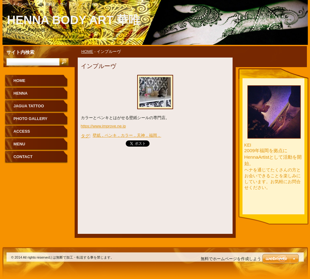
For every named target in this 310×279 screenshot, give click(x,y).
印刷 (48, 4)
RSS (94, 4)
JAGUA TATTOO (29, 106)
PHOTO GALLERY (31, 118)
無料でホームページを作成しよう (231, 258)
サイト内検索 (20, 52)
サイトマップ (72, 4)
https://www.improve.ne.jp (103, 126)
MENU (19, 144)
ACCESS (22, 131)
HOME (87, 51)
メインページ (24, 4)
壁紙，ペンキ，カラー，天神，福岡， (127, 135)
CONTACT (23, 156)
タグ (85, 135)
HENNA (21, 93)
